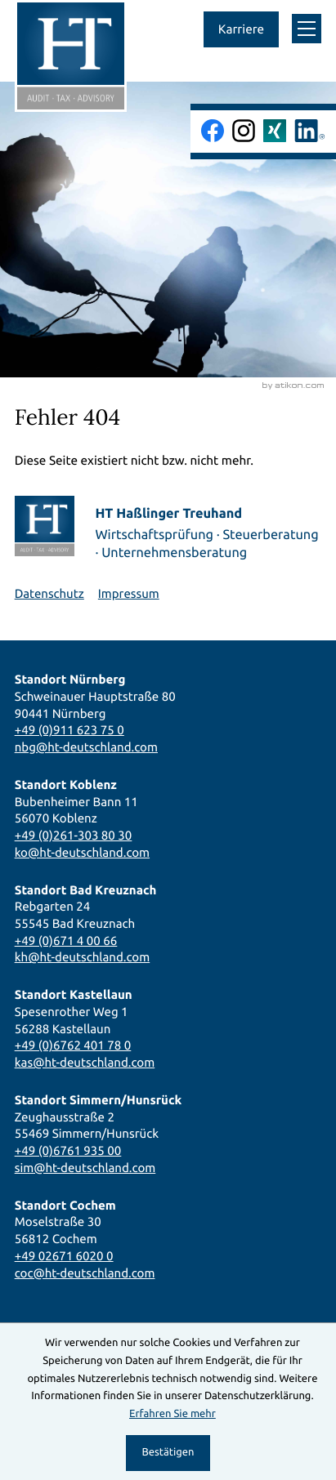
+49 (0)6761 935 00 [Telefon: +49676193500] (68, 1150)
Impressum (128, 593)
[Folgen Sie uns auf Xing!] (274, 130)
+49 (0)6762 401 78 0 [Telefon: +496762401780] (73, 1045)
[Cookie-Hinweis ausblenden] (168, 1453)
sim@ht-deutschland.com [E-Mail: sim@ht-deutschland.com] (85, 1168)
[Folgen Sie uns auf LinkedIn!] (309, 130)
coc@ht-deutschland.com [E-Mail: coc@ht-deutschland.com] (85, 1273)
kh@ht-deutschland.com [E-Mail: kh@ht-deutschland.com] (82, 957)
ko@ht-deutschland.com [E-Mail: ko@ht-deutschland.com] (82, 852)
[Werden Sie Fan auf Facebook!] (212, 130)
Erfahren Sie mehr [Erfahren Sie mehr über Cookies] (172, 1414)
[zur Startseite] (71, 56)
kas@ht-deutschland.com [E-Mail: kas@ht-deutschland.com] (85, 1062)
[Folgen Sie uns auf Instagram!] (243, 130)
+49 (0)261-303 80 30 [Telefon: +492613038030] (73, 835)
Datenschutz (49, 593)
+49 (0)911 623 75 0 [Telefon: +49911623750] (69, 730)
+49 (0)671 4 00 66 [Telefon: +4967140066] (66, 940)
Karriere (241, 29)
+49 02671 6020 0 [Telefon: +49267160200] (64, 1256)
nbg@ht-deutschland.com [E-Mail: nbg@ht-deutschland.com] (86, 747)
